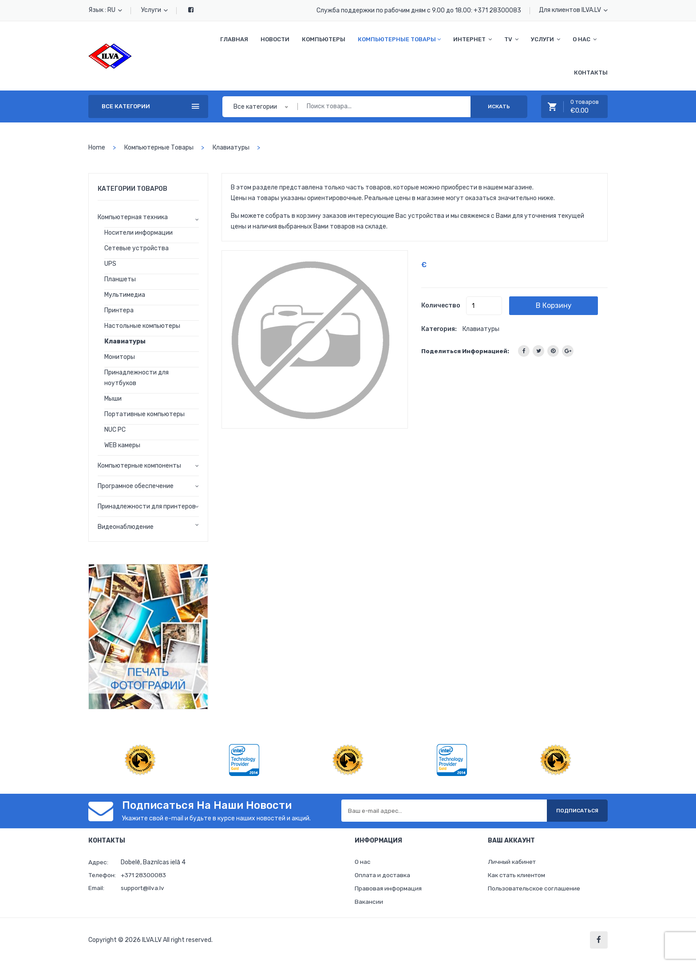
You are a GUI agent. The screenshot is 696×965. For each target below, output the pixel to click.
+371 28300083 (497, 10)
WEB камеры (122, 445)
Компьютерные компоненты (139, 465)
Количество (440, 305)
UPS (110, 264)
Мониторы (119, 357)
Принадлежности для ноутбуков (136, 378)
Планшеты (120, 279)
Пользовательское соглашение (534, 889)
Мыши (113, 398)
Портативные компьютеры (144, 414)
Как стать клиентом (518, 875)
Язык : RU (105, 10)
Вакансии (369, 903)
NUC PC (115, 429)
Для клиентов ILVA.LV (573, 10)
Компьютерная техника (133, 217)
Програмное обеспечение (136, 486)
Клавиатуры (231, 147)
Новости (275, 39)
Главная (234, 39)
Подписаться (574, 810)
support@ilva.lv (143, 888)
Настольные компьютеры (142, 326)
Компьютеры (323, 39)
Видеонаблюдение (126, 527)
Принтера (119, 310)
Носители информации (138, 232)
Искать (499, 106)
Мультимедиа (124, 295)
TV (511, 39)
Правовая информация (388, 889)
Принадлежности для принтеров (147, 506)
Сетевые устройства (136, 248)
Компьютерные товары (399, 39)
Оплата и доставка (383, 875)
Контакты (591, 72)
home (96, 147)
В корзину (560, 305)
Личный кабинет (512, 862)
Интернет (472, 39)
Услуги (154, 10)
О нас (585, 39)
